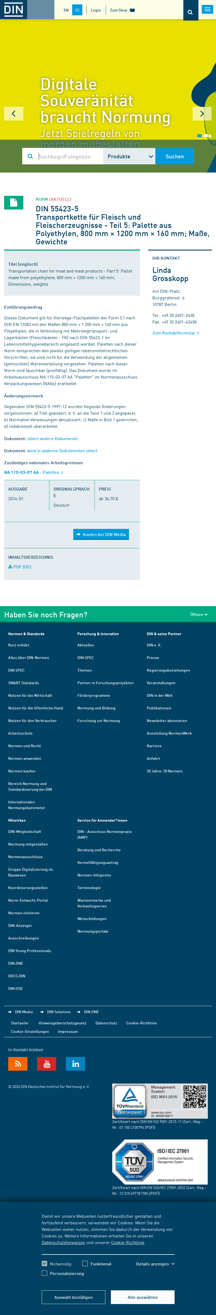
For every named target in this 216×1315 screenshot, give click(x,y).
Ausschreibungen (23, 937)
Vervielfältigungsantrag (97, 862)
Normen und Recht (24, 745)
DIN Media (24, 1011)
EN (66, 9)
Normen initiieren (24, 912)
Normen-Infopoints (94, 874)
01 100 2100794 (131, 1127)
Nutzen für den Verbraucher (32, 720)
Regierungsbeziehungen (168, 669)
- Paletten (35, 472)
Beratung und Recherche (99, 849)
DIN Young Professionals (29, 950)
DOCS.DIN (16, 975)
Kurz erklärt (18, 644)
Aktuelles (85, 644)
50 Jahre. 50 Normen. (165, 770)
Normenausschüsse (25, 856)
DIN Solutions (59, 1011)
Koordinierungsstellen (28, 887)
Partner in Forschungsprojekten (105, 682)
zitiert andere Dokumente (52, 438)
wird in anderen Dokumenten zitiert (62, 450)
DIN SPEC (16, 669)
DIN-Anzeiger (20, 925)
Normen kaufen (21, 770)
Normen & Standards (26, 633)
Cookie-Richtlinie (127, 1242)
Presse (153, 657)
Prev (13, 114)
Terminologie (89, 887)
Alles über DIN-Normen (28, 657)
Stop (210, 135)
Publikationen (159, 707)
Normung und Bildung (96, 707)
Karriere (154, 745)
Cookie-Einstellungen (30, 1031)
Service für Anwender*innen (102, 820)
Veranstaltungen (161, 682)
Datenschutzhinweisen (63, 1242)
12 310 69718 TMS (133, 1193)
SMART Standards (23, 682)
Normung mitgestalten (28, 843)
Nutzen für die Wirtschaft (30, 695)
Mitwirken (17, 820)
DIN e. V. (154, 644)
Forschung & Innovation (98, 633)
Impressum (68, 1031)
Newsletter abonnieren (167, 720)
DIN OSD (15, 988)
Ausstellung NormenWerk (169, 732)
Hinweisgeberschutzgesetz (62, 1022)
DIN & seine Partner (164, 633)
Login (96, 9)
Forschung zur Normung (98, 720)
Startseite (19, 1022)
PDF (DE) (19, 566)
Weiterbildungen (91, 918)
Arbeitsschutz (20, 732)
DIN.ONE (15, 963)
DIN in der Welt (160, 695)
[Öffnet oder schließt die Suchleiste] (190, 10)
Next (202, 114)
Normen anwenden (24, 758)
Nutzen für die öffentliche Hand (35, 707)
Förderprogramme (93, 695)
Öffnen (199, 614)
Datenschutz (106, 1022)
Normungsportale (92, 931)
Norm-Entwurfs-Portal (28, 900)
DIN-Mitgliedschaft (24, 831)
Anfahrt (153, 758)
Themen (84, 669)
